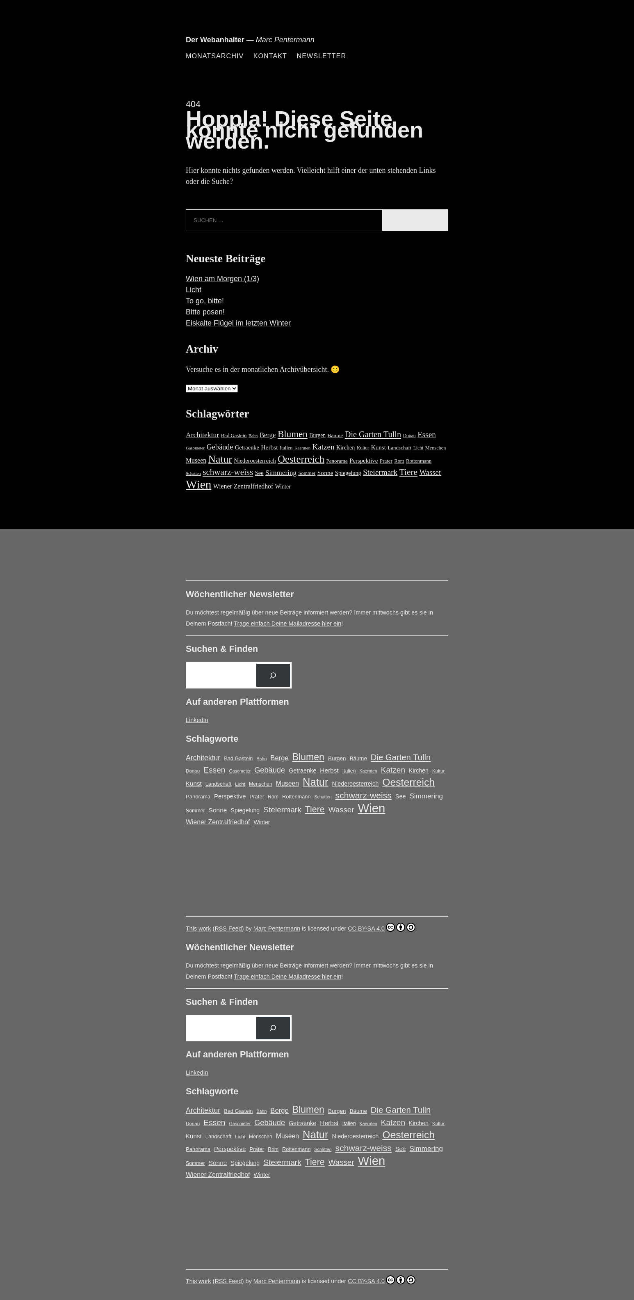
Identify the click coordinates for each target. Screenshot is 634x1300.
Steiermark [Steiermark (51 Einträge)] (380, 472)
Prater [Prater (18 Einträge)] (386, 461)
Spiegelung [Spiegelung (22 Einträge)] (348, 473)
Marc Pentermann (276, 928)
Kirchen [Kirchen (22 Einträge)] (345, 447)
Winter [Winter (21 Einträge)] (283, 487)
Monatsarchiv (215, 56)
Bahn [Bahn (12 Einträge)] (253, 435)
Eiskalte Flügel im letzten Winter (238, 323)
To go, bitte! (205, 301)
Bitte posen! (205, 312)
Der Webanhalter (215, 40)
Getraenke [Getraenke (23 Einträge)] (247, 447)
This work (198, 928)
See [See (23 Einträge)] (259, 473)
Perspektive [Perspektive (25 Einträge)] (363, 460)
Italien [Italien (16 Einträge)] (286, 448)
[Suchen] (273, 675)
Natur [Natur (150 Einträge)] (220, 459)
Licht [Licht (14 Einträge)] (418, 448)
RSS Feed (228, 928)
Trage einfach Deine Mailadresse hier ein (287, 623)
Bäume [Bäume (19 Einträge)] (335, 435)
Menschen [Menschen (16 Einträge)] (435, 448)
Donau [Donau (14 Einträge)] (409, 435)
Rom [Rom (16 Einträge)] (399, 461)
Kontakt (270, 56)
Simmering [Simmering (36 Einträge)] (280, 473)
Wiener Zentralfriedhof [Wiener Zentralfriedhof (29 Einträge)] (243, 486)
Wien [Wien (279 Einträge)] (198, 484)
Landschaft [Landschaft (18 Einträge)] (399, 448)
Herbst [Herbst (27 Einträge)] (269, 447)
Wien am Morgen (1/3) (222, 279)
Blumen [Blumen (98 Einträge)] (293, 434)
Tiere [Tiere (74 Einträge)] (408, 472)
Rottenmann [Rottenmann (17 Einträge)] (418, 461)
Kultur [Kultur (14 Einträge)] (363, 448)
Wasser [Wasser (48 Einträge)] (431, 472)
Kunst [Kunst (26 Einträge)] (378, 447)
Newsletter (321, 56)
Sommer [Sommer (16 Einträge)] (306, 473)
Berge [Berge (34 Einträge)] (268, 435)
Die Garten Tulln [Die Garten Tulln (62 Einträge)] (373, 434)
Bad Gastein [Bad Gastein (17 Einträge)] (234, 435)
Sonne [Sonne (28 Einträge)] (325, 472)
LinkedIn (197, 720)
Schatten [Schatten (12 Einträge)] (193, 473)
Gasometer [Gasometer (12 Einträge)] (195, 448)
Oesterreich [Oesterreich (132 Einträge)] (301, 459)
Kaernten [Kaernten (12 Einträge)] (302, 448)
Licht (193, 290)
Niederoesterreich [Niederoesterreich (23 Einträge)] (255, 460)
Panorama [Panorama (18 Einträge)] (337, 461)
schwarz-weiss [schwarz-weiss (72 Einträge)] (228, 472)
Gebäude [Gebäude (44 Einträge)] (220, 447)
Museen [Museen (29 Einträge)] (196, 460)
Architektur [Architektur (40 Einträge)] (202, 435)
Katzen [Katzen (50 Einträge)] (323, 447)
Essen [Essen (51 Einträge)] (426, 434)
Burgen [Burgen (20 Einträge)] (317, 435)
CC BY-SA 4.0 (381, 927)
